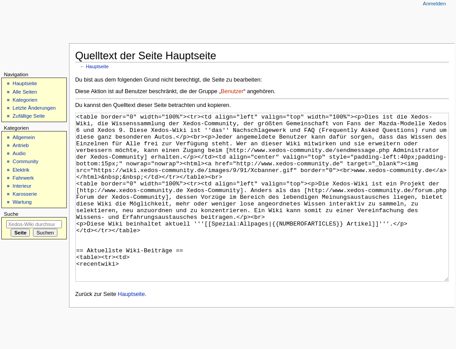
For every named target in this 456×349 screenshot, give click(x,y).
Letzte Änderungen (34, 108)
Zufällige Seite (28, 116)
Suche (11, 214)
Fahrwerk (23, 178)
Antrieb (20, 145)
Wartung (22, 202)
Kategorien (24, 100)
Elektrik (20, 169)
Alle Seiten (24, 91)
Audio (18, 153)
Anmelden (434, 3)
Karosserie (24, 194)
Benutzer (232, 91)
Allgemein (23, 137)
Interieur (21, 186)
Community (25, 161)
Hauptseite (97, 66)
